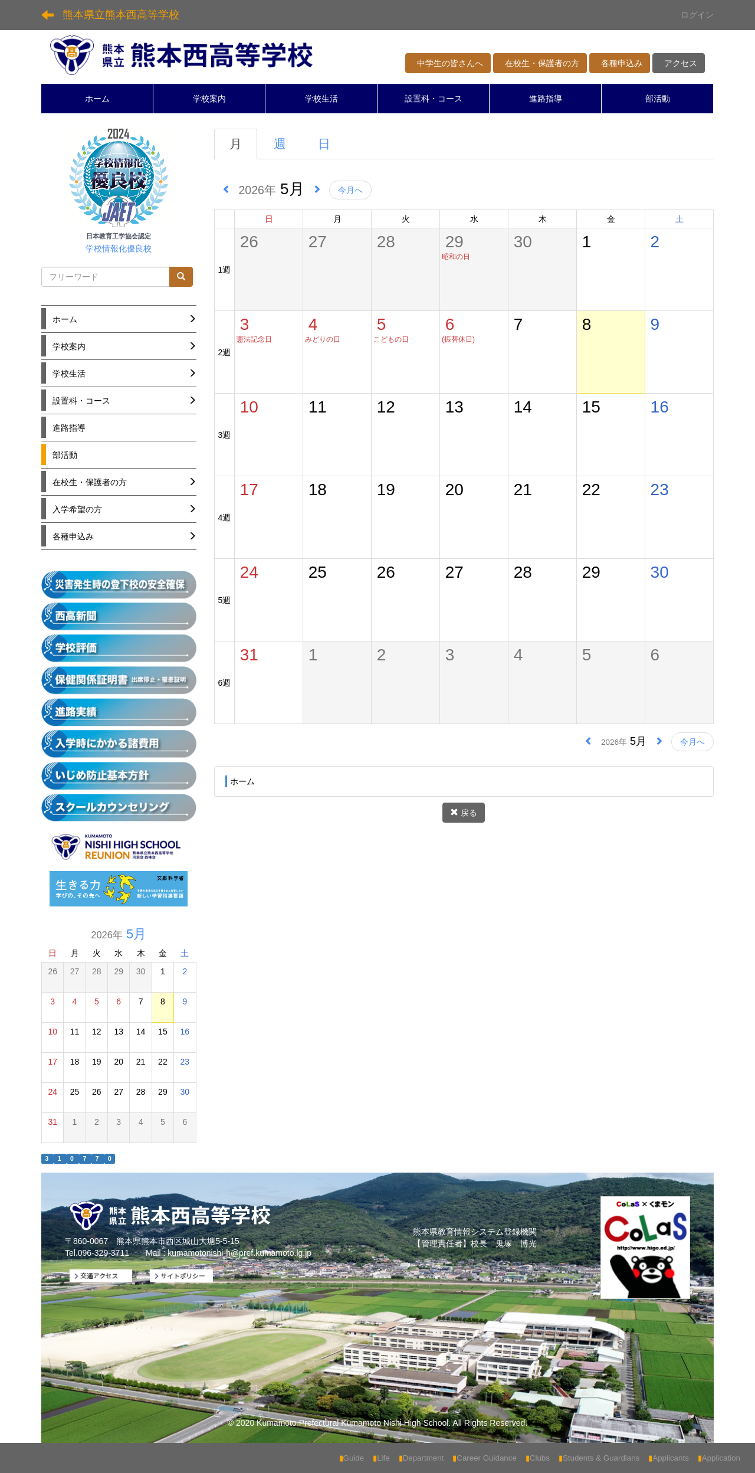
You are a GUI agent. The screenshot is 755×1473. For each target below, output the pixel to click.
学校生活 (321, 98)
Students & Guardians (599, 1458)
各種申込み (619, 63)
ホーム (97, 98)
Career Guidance (484, 1458)
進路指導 (545, 98)
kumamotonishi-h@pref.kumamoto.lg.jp (239, 1253)
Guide (352, 1458)
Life (381, 1458)
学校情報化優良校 (119, 248)
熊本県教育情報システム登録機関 (475, 1231)
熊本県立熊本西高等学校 (121, 15)
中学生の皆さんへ (448, 63)
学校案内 (209, 98)
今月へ (350, 190)
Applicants (668, 1458)
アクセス (678, 63)
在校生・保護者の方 (540, 63)
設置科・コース (433, 98)
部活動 (657, 98)
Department (421, 1458)
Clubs (538, 1458)
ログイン (697, 14)
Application (719, 1458)
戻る (463, 812)
